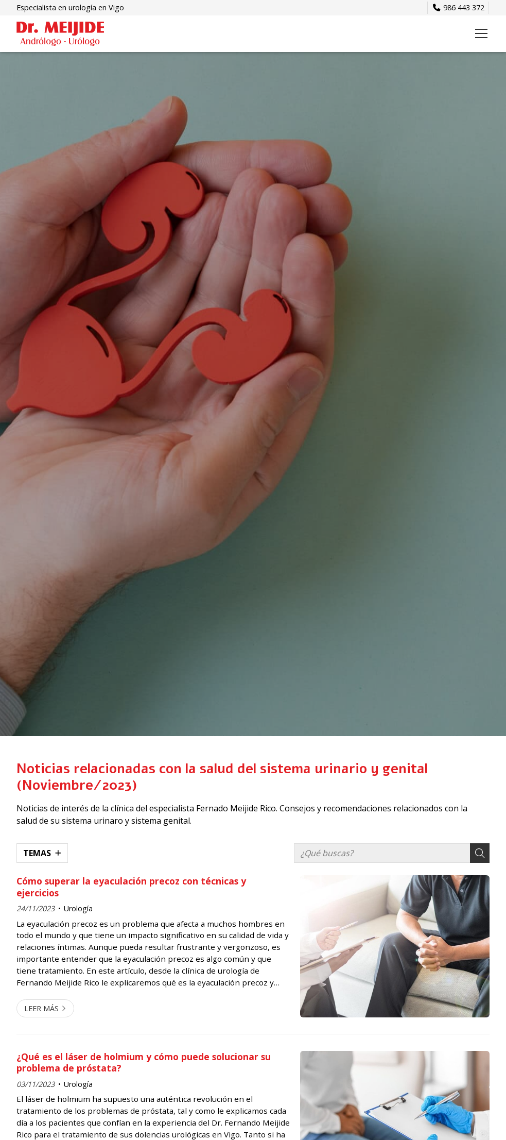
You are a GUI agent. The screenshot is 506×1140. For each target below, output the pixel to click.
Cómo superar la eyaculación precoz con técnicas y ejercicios (131, 886)
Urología (78, 908)
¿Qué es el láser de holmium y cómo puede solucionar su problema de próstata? (143, 1062)
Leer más (41, 1008)
